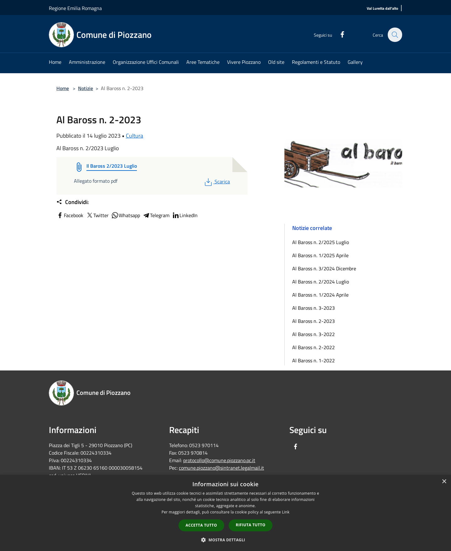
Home (62, 88)
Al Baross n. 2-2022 (313, 347)
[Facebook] (339, 33)
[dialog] (225, 513)
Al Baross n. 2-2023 (313, 321)
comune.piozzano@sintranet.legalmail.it (221, 468)
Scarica (216, 181)
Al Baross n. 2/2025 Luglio (320, 242)
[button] (225, 539)
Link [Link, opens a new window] (285, 512)
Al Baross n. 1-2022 (313, 360)
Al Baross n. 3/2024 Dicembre (324, 268)
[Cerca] (394, 34)
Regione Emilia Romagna (75, 8)
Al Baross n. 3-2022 (313, 334)
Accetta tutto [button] (201, 525)
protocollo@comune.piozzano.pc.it (219, 460)
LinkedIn (185, 215)
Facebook (69, 215)
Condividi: (72, 202)
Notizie (85, 88)
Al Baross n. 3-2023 (313, 308)
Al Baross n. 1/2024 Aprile (320, 294)
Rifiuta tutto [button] (251, 525)
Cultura (134, 135)
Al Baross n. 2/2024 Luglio (320, 281)
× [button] (444, 481)
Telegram (156, 215)
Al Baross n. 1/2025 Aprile (320, 255)
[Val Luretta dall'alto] (382, 9)
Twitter (97, 215)
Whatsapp (125, 215)
